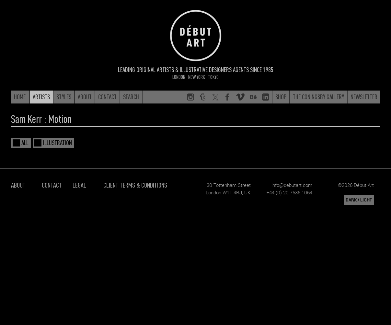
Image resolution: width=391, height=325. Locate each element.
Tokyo (213, 76)
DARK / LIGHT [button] (359, 200)
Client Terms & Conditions (135, 184)
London (178, 76)
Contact (52, 184)
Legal (79, 184)
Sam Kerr (26, 118)
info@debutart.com (291, 185)
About (18, 184)
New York (196, 76)
